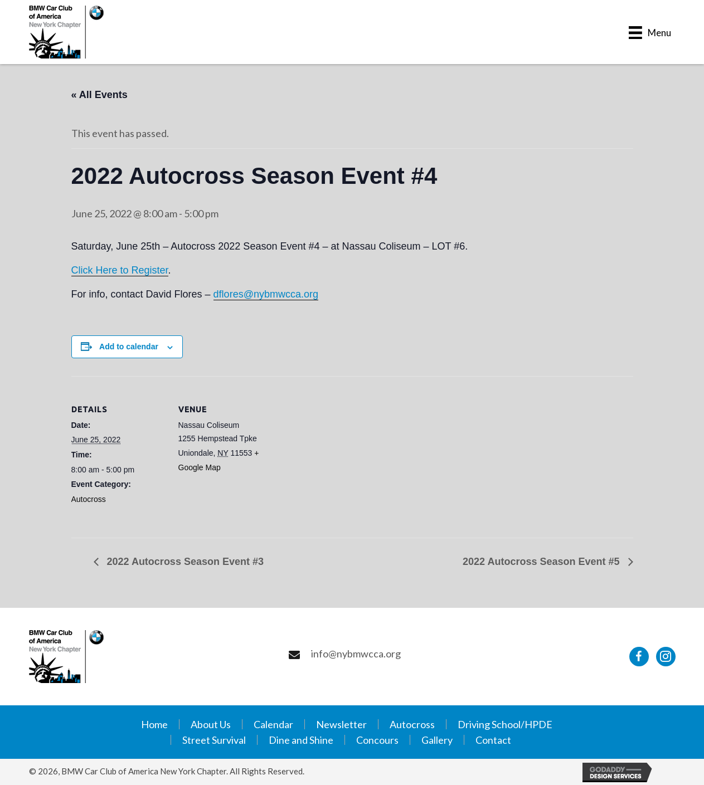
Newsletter (341, 724)
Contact (493, 740)
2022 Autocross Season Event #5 (542, 561)
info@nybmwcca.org (356, 653)
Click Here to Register (119, 270)
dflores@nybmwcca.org (265, 294)
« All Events (99, 94)
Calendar (273, 724)
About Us (211, 724)
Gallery (437, 740)
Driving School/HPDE (505, 724)
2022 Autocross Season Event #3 (184, 561)
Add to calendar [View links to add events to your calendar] (128, 346)
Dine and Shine (301, 740)
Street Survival (214, 740)
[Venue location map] (344, 453)
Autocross (88, 499)
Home (154, 724)
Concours (377, 740)
